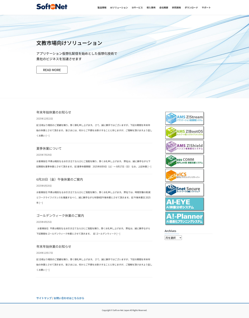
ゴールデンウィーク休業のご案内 (60, 215)
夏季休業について (49, 148)
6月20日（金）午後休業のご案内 (59, 179)
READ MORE (52, 69)
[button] (18, 56)
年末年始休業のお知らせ (53, 112)
